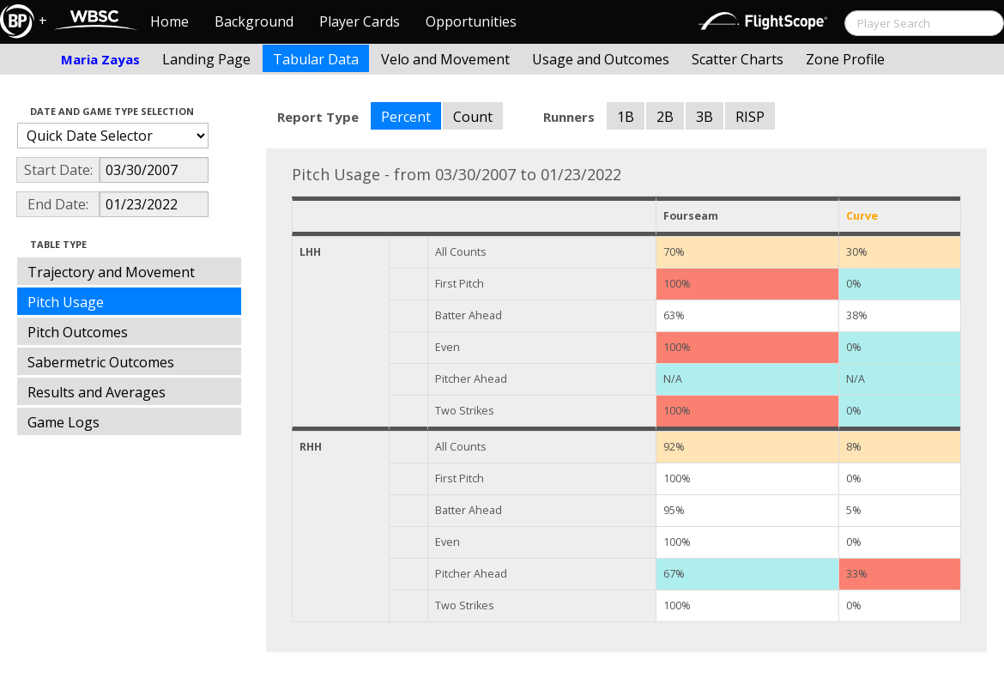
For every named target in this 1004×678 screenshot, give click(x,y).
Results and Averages (96, 392)
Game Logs (63, 422)
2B (665, 116)
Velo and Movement (445, 59)
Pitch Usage (65, 302)
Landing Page (206, 59)
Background (254, 21)
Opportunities (471, 21)
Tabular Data (316, 59)
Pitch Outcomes (77, 332)
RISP (750, 116)
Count (473, 116)
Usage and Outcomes (600, 59)
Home (169, 21)
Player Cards (359, 21)
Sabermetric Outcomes (100, 362)
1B (625, 116)
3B (704, 116)
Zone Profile (845, 59)
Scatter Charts (737, 59)
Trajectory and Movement (111, 272)
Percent (406, 116)
